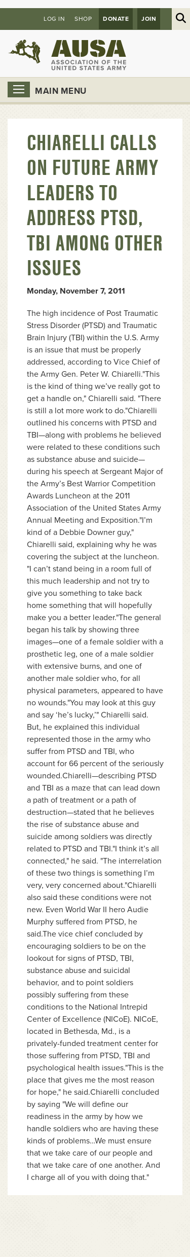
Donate (116, 18)
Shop (83, 18)
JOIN (148, 18)
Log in (54, 18)
